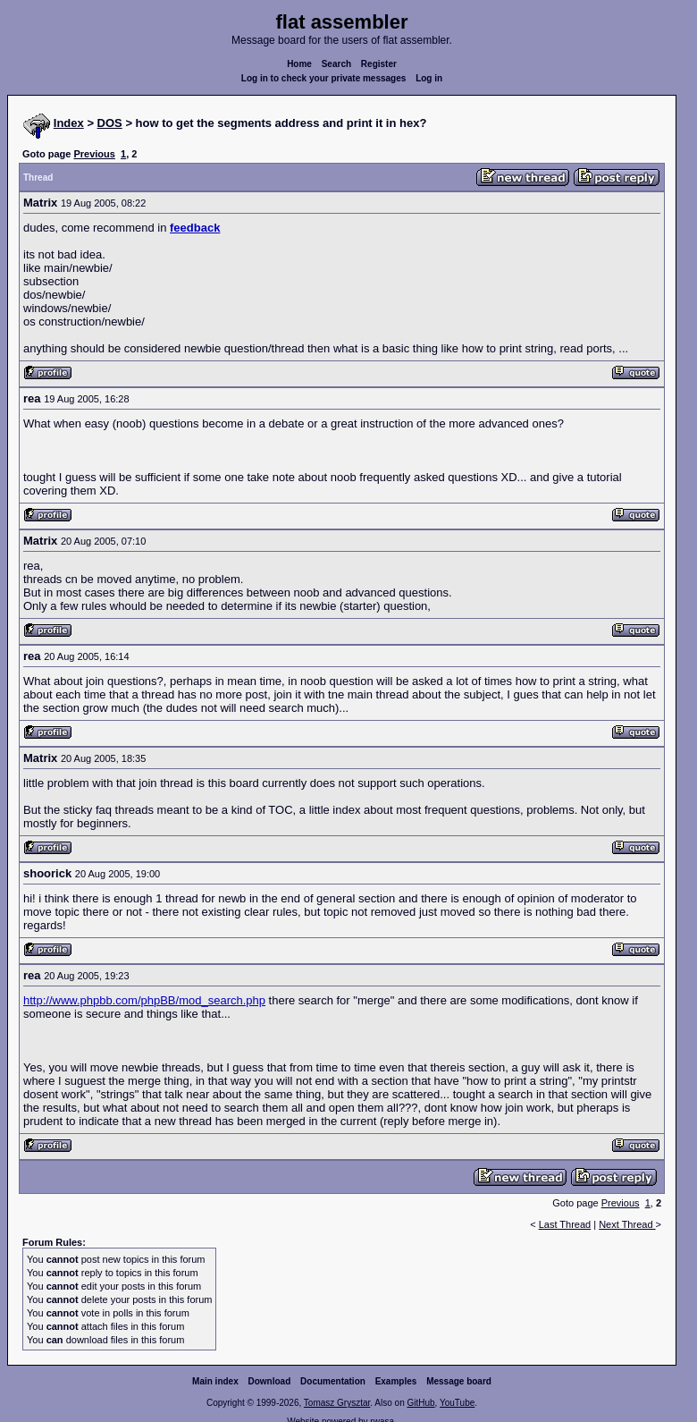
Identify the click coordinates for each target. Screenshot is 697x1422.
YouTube (457, 1403)
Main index (215, 1381)
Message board (458, 1381)
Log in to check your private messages (324, 78)
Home (299, 64)
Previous (93, 153)
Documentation (332, 1381)
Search (336, 64)
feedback (195, 227)
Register (379, 64)
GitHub (420, 1403)
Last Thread (565, 1224)
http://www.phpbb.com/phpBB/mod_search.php (144, 1000)
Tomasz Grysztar (337, 1403)
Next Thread (627, 1224)
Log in (429, 78)
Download (269, 1381)
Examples (396, 1381)
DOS (109, 123)
